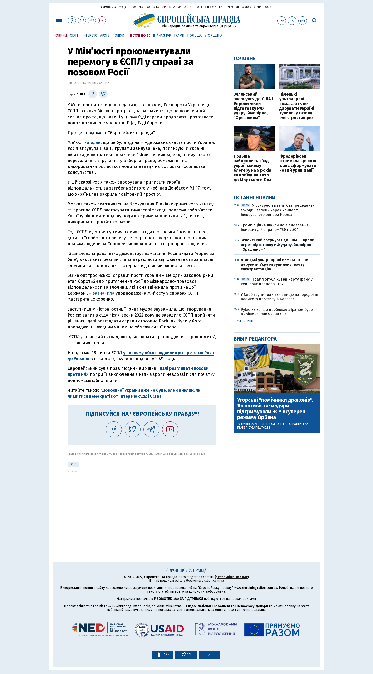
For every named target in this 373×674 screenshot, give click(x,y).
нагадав (92, 142)
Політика (137, 7)
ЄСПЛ (73, 464)
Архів (104, 36)
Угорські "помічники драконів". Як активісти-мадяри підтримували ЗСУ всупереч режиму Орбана (275, 408)
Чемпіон (233, 7)
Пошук (118, 36)
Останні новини (254, 197)
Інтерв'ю (89, 36)
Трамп (179, 36)
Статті (74, 36)
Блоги (187, 7)
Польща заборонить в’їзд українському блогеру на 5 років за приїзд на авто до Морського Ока (252, 168)
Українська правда (113, 7)
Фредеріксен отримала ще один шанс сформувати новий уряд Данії (298, 163)
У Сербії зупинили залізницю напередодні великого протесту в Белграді (279, 296)
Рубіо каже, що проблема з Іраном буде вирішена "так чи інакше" (277, 311)
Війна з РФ (162, 36)
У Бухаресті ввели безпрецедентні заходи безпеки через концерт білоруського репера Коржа (278, 210)
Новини (60, 36)
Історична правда (205, 7)
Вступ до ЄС (140, 36)
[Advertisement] (142, 506)
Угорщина (213, 36)
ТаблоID (246, 7)
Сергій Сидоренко (275, 423)
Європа (166, 7)
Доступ (268, 7)
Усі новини (245, 320)
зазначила (103, 293)
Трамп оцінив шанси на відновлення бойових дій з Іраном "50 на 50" (275, 227)
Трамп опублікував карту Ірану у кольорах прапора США (277, 281)
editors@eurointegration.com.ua (199, 581)
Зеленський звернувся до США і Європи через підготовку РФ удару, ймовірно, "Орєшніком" (253, 106)
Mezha (257, 7)
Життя (222, 7)
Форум (177, 7)
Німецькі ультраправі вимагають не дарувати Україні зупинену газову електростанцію (296, 106)
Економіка (152, 7)
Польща (194, 36)
